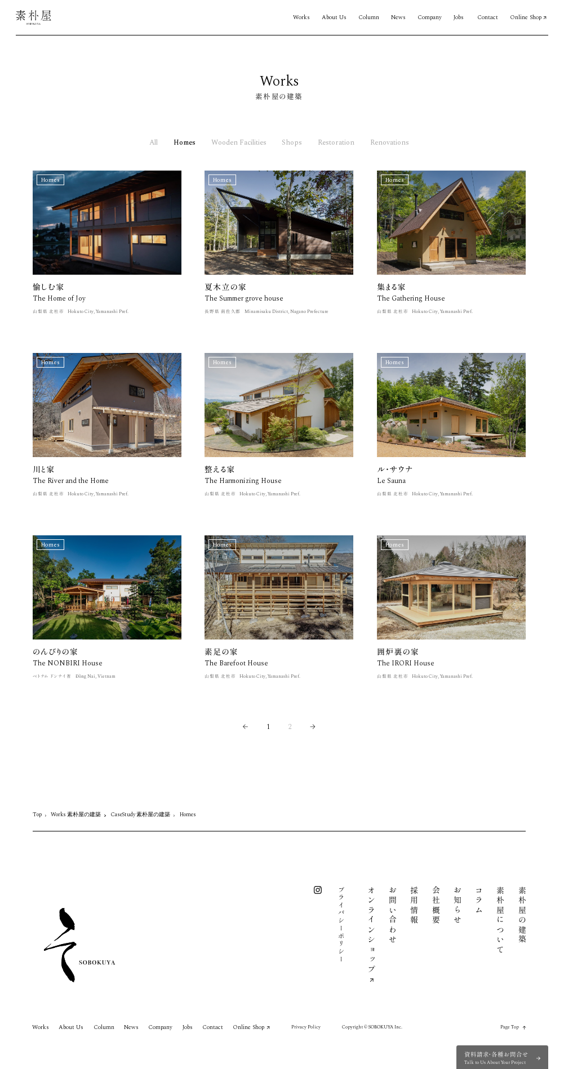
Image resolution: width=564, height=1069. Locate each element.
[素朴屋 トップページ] (33, 17)
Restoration (336, 143)
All (153, 143)
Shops (292, 143)
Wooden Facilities (239, 143)
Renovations (389, 143)
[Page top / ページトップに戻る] (513, 1028)
